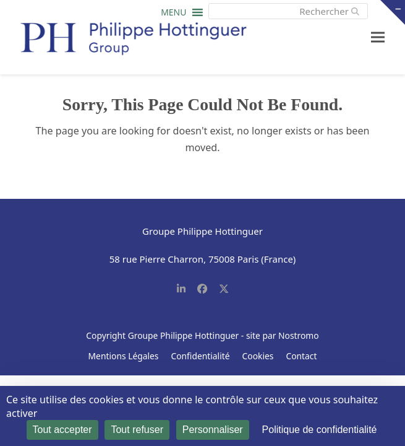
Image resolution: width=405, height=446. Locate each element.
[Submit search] (355, 11)
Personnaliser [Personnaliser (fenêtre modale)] (212, 429)
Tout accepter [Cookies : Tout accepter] (62, 429)
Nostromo (298, 335)
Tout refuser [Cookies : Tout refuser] (137, 429)
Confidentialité (200, 356)
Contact (301, 356)
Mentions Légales (123, 356)
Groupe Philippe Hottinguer (183, 335)
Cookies (258, 356)
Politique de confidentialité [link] (319, 429)
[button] (173, 15)
